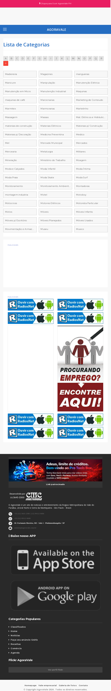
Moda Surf (82, 177)
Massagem (11, 117)
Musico (80, 229)
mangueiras (82, 74)
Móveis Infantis (84, 211)
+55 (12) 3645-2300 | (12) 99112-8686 (29, 513)
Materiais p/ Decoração (18, 134)
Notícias (15, 635)
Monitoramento (14, 186)
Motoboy (81, 194)
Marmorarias (47, 108)
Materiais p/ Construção (89, 125)
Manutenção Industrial (53, 91)
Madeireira (11, 74)
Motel (43, 194)
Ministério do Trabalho (52, 160)
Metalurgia (46, 151)
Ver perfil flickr (55, 670)
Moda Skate (47, 177)
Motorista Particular (87, 203)
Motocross (11, 203)
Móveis (44, 211)
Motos (8, 211)
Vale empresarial (47, 685)
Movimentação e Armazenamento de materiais (21, 229)
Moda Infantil (47, 168)
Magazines (46, 74)
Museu (44, 229)
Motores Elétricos (50, 203)
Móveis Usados (84, 220)
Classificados (18, 627)
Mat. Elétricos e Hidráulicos (91, 117)
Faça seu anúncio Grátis (24, 640)
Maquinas (81, 91)
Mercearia (10, 151)
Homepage (31, 685)
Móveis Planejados (50, 220)
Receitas (16, 644)
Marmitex (10, 108)
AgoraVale (56, 29)
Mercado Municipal (51, 143)
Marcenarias (47, 100)
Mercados (81, 143)
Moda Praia (11, 177)
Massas (44, 117)
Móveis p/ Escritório (16, 220)
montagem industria (16, 194)
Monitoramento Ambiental (55, 186)
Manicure (10, 82)
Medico (80, 134)
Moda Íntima (83, 168)
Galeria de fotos (68, 685)
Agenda (15, 652)
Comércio (16, 648)
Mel (7, 143)
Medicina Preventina (52, 134)
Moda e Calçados (14, 168)
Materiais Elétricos (50, 125)
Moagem (81, 160)
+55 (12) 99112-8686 (22, 518)
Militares (80, 151)
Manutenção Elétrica (87, 82)
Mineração (11, 160)
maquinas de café (15, 100)
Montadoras (82, 186)
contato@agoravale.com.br (25, 528)
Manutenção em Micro (18, 91)
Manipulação (47, 82)
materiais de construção (18, 125)
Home (14, 631)
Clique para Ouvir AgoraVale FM (55, 3)
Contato (83, 685)
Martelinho (82, 108)
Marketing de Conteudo (89, 100)
